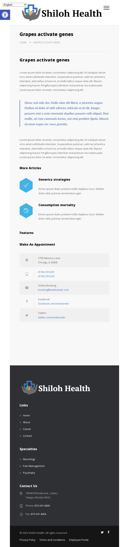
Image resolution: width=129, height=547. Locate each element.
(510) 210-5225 (46, 272)
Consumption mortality (56, 205)
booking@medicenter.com (53, 289)
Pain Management (33, 466)
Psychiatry (29, 472)
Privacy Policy (28, 540)
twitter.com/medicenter (51, 317)
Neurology (29, 459)
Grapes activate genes (45, 61)
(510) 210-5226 (46, 276)
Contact (27, 436)
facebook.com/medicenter (53, 303)
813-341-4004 (38, 514)
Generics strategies (54, 180)
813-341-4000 (42, 505)
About (26, 422)
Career (27, 429)
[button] (5, 15)
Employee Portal (78, 540)
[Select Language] (15, 5)
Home (23, 42)
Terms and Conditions (52, 540)
